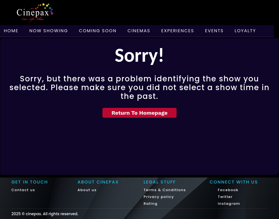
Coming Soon (98, 31)
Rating (151, 203)
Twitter (225, 196)
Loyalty (245, 31)
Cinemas (139, 31)
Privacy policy (159, 196)
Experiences (177, 31)
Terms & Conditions (165, 190)
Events (214, 31)
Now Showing (48, 31)
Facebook (228, 190)
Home (11, 31)
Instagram (228, 203)
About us (87, 190)
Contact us (23, 190)
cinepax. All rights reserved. (52, 214)
